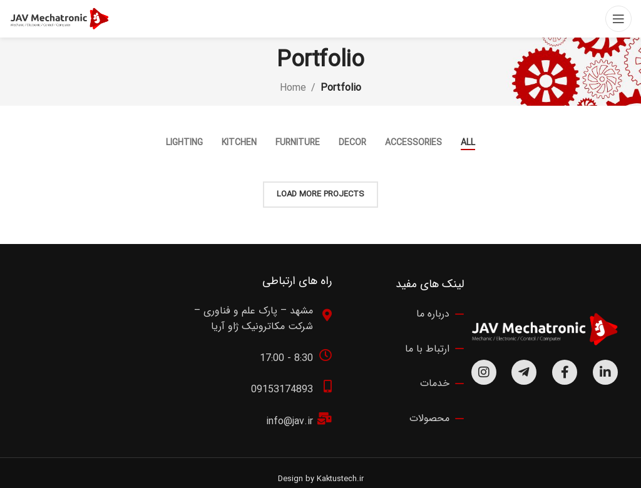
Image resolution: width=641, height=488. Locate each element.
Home (293, 88)
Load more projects (320, 194)
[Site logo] (59, 18)
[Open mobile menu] (618, 18)
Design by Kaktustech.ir (321, 479)
